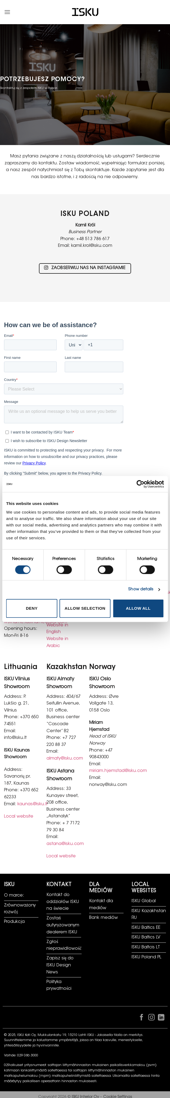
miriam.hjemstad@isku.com (118, 771)
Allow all (138, 608)
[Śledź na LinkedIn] (161, 1018)
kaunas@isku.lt (32, 804)
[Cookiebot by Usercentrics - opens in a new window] (140, 484)
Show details (140, 589)
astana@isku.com (65, 844)
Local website (18, 816)
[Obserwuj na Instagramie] (151, 1018)
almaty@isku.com (64, 758)
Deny (32, 608)
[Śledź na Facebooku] (141, 1018)
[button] (7, 12)
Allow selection (85, 608)
